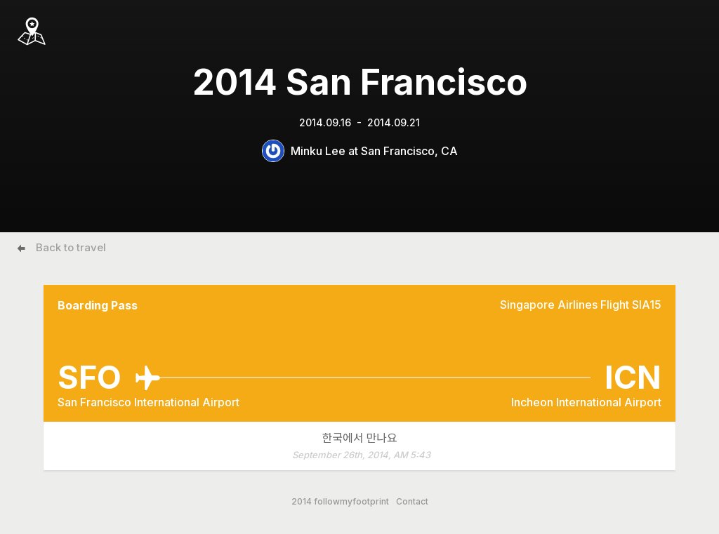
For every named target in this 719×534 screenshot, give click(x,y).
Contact (412, 502)
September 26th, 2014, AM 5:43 (361, 455)
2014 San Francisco (359, 82)
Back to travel (71, 247)
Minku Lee (318, 151)
